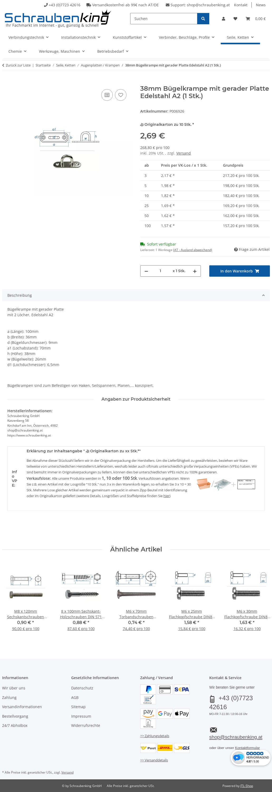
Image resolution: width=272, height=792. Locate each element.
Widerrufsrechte (85, 725)
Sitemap (78, 706)
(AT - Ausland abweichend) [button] (192, 250)
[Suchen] (163, 18)
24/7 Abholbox (14, 725)
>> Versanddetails (154, 760)
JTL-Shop (246, 786)
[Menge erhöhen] (195, 271)
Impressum (81, 716)
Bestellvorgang (15, 716)
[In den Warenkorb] (6, 82)
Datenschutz (82, 687)
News (261, 4)
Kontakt (240, 4)
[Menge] (160, 271)
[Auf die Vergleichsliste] (107, 95)
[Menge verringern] (146, 271)
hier (166, 495)
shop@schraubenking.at (208, 4)
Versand (183, 153)
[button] (223, 18)
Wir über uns (13, 687)
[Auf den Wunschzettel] (121, 95)
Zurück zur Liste (18, 65)
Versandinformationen (22, 706)
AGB (75, 697)
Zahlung (9, 697)
